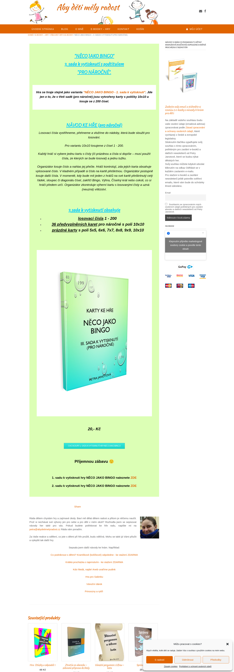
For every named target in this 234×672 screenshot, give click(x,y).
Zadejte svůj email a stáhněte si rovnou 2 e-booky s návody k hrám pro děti (184, 110)
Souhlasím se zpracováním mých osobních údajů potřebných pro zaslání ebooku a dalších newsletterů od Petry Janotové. (184, 208)
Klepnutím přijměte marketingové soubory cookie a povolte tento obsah (185, 245)
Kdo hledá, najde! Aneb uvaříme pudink (94, 569)
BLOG (64, 29)
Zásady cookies (170, 666)
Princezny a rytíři (94, 591)
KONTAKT (123, 29)
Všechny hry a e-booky (61, 35)
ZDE (133, 477)
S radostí (159, 659)
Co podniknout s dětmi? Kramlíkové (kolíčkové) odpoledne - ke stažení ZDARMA (94, 554)
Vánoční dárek (94, 584)
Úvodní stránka (43, 29)
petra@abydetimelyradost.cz (44, 529)
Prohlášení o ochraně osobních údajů (195, 666)
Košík (140, 29)
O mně (79, 29)
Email (168, 193)
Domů (30, 35)
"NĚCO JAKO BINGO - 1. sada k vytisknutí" (114, 92)
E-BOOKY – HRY (100, 29)
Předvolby (215, 659)
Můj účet (196, 29)
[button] (227, 644)
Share (77, 506)
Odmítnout (187, 659)
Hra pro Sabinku (94, 576)
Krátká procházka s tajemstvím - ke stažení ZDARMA (94, 562)
